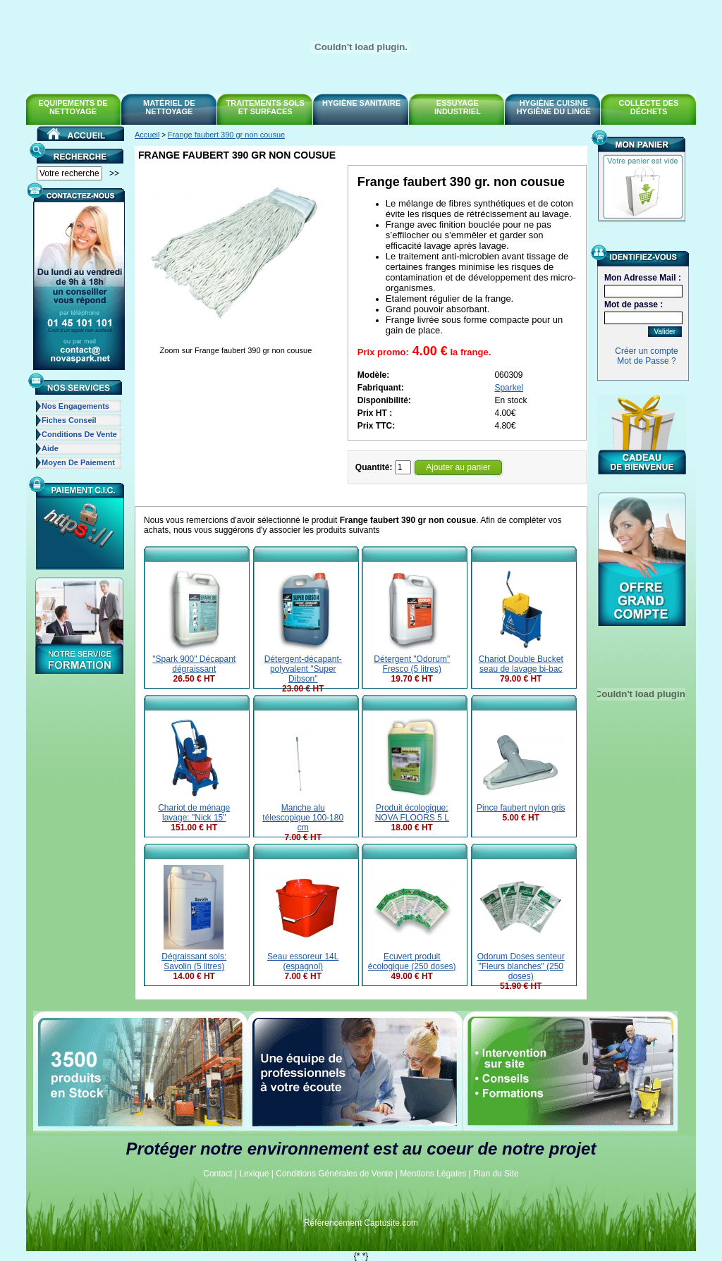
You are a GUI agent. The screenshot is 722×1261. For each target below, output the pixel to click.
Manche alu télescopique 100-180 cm (302, 817)
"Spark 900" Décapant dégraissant (193, 664)
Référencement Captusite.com (361, 1223)
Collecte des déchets (649, 107)
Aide (50, 448)
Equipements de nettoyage (72, 107)
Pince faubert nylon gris (521, 808)
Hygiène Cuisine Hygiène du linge (554, 107)
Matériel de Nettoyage (169, 107)
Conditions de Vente (79, 434)
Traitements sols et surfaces (265, 107)
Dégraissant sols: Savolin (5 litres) (193, 961)
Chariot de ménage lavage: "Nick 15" (194, 813)
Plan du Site (496, 1174)
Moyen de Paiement (78, 462)
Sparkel (508, 388)
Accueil (147, 134)
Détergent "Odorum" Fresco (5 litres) (412, 664)
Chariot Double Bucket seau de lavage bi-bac (521, 664)
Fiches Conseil (69, 420)
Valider (664, 332)
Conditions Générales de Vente (334, 1174)
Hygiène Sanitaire (361, 103)
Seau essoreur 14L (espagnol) (302, 961)
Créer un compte (646, 351)
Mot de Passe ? (646, 361)
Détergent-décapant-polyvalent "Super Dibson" (303, 669)
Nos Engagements (75, 406)
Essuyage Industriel (457, 107)
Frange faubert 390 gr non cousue (226, 134)
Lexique (254, 1174)
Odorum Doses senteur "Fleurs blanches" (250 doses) (521, 966)
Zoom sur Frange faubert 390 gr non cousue (235, 350)
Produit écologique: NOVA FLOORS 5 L (412, 813)
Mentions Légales (433, 1174)
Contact (217, 1174)
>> (114, 173)
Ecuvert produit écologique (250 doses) (412, 961)
